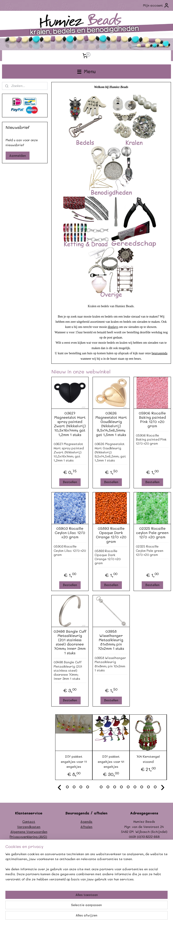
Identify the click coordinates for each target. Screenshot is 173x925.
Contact (28, 821)
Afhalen (86, 827)
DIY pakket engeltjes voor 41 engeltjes (111, 762)
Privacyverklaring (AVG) (28, 836)
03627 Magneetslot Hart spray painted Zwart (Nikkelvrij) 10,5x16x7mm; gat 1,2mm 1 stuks (70, 424)
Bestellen (70, 482)
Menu (86, 71)
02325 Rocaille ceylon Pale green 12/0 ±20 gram (152, 532)
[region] (56, 897)
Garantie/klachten (28, 847)
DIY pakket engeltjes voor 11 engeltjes (74, 762)
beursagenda (160, 353)
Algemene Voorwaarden (28, 832)
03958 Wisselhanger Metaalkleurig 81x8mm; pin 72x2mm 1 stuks (111, 640)
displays (113, 327)
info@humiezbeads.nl (149, 842)
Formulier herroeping (29, 842)
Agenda (86, 821)
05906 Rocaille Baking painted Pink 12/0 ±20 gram (152, 419)
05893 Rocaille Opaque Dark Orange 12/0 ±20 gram (111, 535)
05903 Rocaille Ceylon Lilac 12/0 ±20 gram (70, 532)
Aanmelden (17, 155)
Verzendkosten (28, 827)
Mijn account (156, 5)
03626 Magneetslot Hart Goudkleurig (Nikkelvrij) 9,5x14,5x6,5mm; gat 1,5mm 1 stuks (111, 424)
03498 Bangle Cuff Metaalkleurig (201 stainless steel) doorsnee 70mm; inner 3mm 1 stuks (70, 642)
